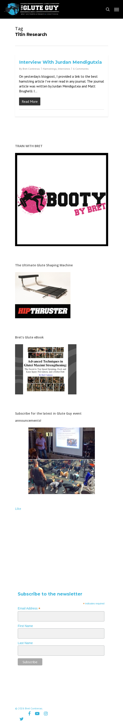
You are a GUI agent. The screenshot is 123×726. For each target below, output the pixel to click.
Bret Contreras (31, 68)
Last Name (25, 643)
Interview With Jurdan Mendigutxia (60, 62)
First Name (25, 626)
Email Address (29, 608)
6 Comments (81, 68)
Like (18, 508)
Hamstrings (50, 68)
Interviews (64, 68)
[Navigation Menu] (116, 9)
